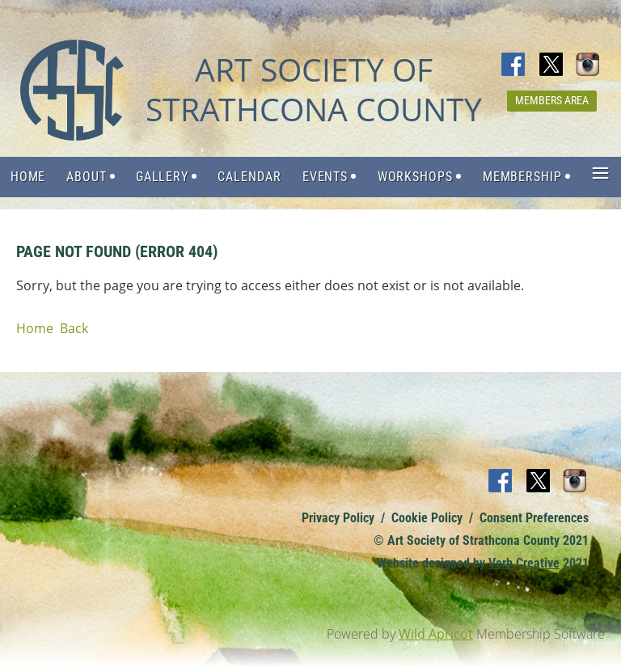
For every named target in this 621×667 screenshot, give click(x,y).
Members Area (552, 100)
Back (74, 328)
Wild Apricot (436, 634)
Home (34, 328)
